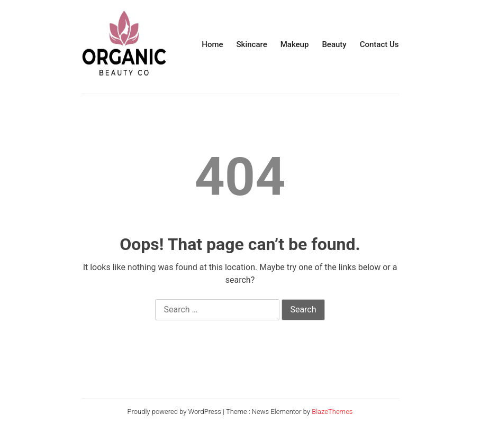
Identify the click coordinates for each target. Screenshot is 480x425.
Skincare (252, 44)
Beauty (334, 44)
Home (212, 44)
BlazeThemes (332, 411)
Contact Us (379, 44)
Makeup (294, 44)
